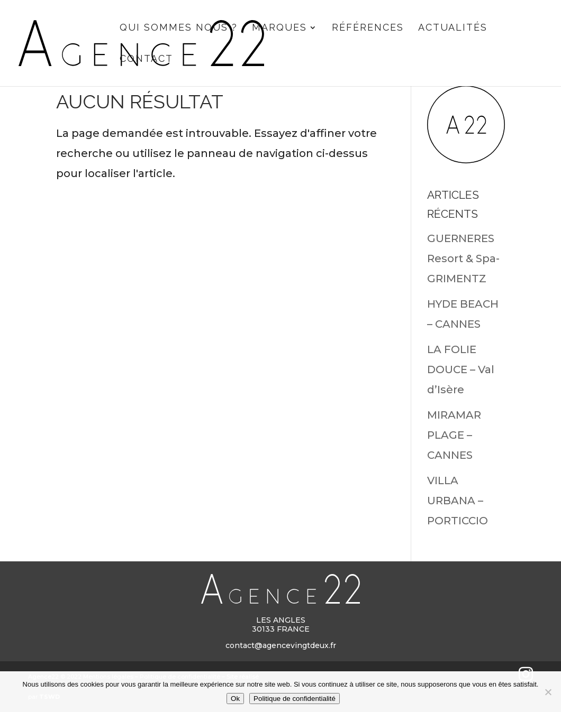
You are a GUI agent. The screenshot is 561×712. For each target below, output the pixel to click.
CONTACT (146, 59)
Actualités (452, 28)
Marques (279, 28)
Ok (235, 698)
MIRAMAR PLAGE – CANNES (454, 435)
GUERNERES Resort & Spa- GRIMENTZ (463, 258)
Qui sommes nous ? (179, 28)
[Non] (547, 692)
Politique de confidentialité (295, 698)
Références (368, 28)
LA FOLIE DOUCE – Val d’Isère (460, 369)
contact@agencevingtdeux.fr (280, 645)
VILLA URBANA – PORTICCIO (457, 500)
